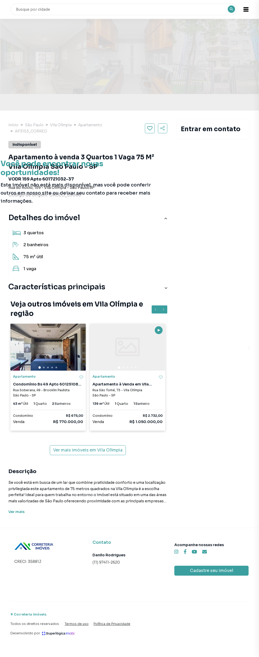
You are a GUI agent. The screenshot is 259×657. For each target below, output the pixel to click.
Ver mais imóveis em (87, 450)
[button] (246, 9)
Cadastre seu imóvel (211, 570)
